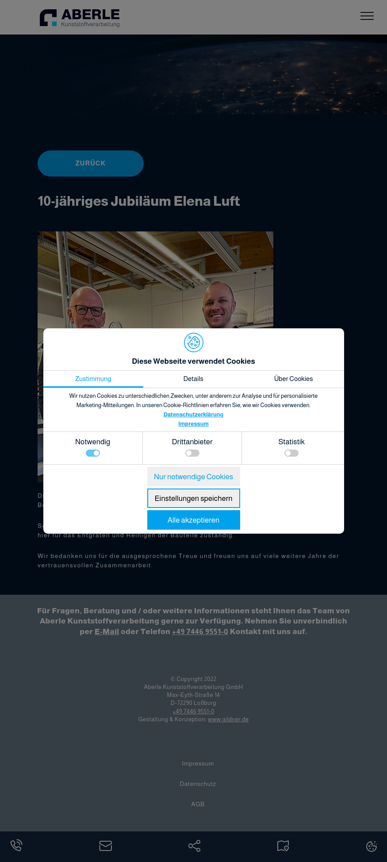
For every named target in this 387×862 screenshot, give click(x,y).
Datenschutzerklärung (194, 414)
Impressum (193, 423)
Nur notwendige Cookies (193, 477)
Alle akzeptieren (194, 520)
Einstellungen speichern (193, 498)
